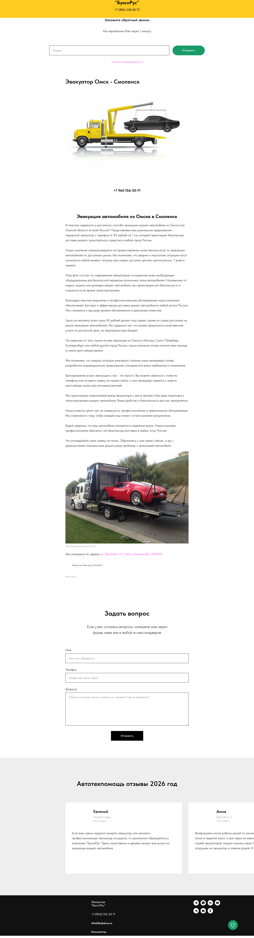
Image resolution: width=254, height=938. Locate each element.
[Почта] (203, 914)
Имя (68, 652)
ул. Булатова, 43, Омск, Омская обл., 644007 (131, 555)
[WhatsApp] (203, 907)
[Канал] (196, 914)
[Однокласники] (210, 914)
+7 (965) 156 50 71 (103, 916)
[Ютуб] (217, 907)
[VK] (210, 907)
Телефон (71, 672)
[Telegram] (196, 907)
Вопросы (71, 691)
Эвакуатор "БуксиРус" (98, 905)
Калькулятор (98, 934)
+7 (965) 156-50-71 (127, 9)
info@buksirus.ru (101, 925)
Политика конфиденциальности (127, 61)
